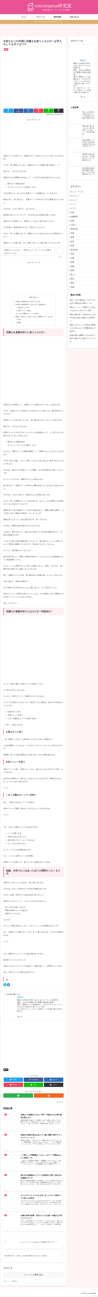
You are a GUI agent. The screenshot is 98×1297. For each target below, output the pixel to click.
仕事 (72, 212)
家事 (6, 1070)
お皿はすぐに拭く (24, 308)
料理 (72, 246)
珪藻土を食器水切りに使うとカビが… (29, 302)
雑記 (72, 283)
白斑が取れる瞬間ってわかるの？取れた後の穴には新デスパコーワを (83, 338)
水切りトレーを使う (25, 311)
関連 (19, 323)
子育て (73, 225)
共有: (19, 320)
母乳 (72, 254)
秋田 (72, 270)
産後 (72, 262)
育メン (73, 275)
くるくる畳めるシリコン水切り (28, 314)
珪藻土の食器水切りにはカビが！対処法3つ (31, 305)
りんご (20, 997)
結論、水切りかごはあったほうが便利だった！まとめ (34, 317)
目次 (31, 297)
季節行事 (74, 229)
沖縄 (72, 258)
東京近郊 (74, 250)
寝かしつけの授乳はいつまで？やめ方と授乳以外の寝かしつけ (83, 301)
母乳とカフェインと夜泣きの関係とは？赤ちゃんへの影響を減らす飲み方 (83, 328)
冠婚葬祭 (74, 217)
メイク (73, 208)
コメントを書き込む (33, 1275)
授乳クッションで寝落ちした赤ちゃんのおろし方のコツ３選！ (83, 308)
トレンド (74, 200)
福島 (72, 266)
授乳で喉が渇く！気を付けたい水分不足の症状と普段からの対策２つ (83, 318)
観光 (72, 279)
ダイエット (75, 196)
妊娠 (72, 221)
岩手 (72, 241)
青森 (72, 287)
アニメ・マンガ (77, 192)
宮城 (72, 233)
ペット (73, 204)
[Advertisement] (33, 134)
